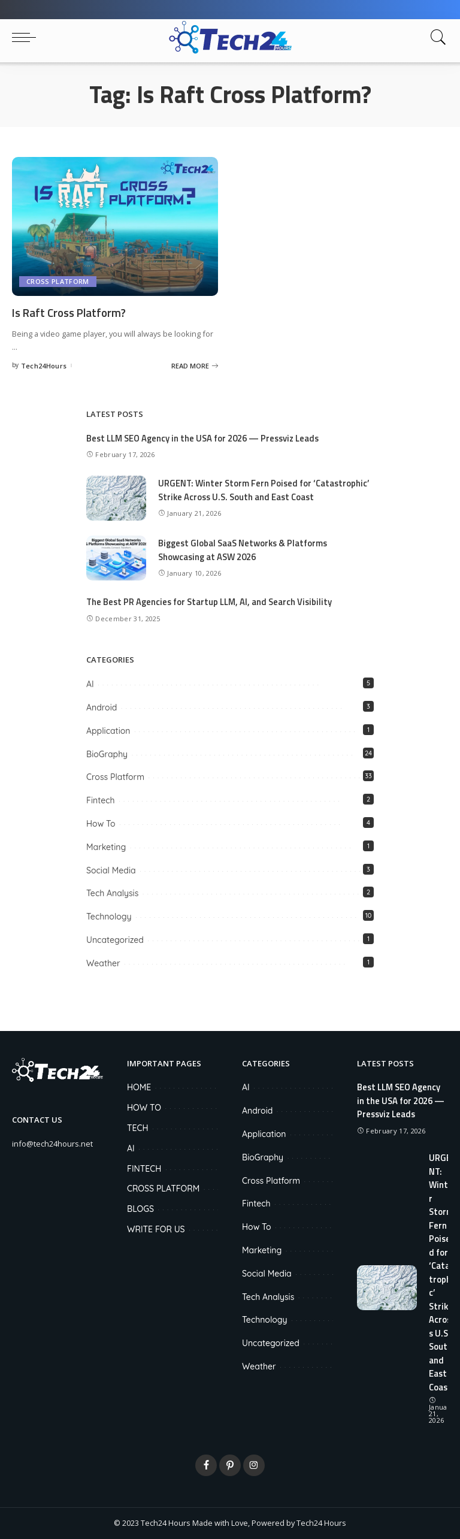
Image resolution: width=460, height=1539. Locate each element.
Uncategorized (115, 939)
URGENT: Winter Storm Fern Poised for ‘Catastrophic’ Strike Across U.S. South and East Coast (265, 490)
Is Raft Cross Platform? (73, 312)
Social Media (111, 869)
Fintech (100, 800)
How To (101, 823)
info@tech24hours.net (52, 1143)
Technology (109, 916)
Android (101, 707)
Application (108, 730)
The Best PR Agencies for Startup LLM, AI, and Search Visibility (212, 602)
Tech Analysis (112, 893)
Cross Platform (57, 281)
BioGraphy (107, 753)
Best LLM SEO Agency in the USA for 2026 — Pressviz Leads (206, 438)
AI (90, 684)
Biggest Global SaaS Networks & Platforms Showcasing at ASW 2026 (245, 550)
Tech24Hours (44, 365)
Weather (103, 962)
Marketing (106, 846)
